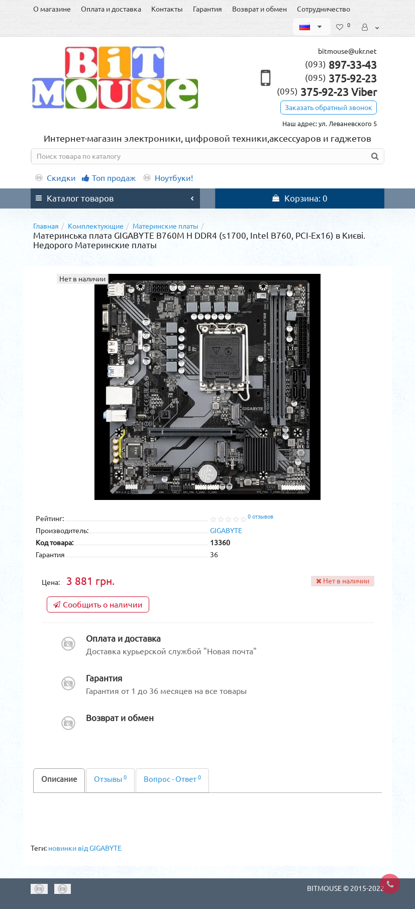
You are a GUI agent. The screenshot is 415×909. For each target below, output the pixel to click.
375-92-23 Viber (327, 92)
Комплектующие (96, 226)
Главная (46, 226)
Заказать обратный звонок (328, 108)
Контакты (167, 9)
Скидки (55, 177)
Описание (59, 779)
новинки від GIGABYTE (85, 848)
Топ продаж (109, 177)
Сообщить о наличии (98, 604)
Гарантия (207, 9)
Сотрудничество (323, 9)
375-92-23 (341, 78)
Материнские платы (165, 226)
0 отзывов (260, 517)
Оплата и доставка (111, 9)
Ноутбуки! (167, 177)
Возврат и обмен (259, 9)
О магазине (52, 9)
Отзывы (110, 779)
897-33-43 (341, 65)
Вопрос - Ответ (172, 779)
